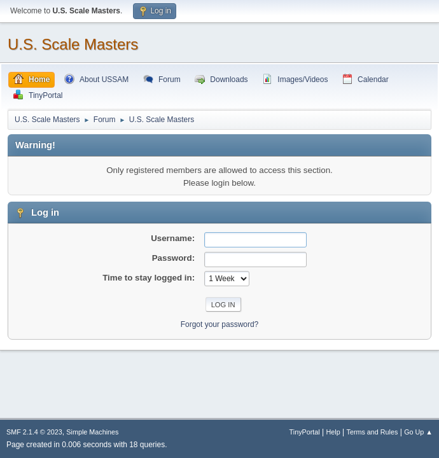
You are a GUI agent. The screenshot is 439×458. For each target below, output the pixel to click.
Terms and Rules (372, 432)
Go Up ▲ (418, 432)
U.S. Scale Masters (73, 44)
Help (333, 432)
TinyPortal (304, 432)
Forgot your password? (220, 324)
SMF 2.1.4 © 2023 (34, 432)
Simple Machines (92, 432)
